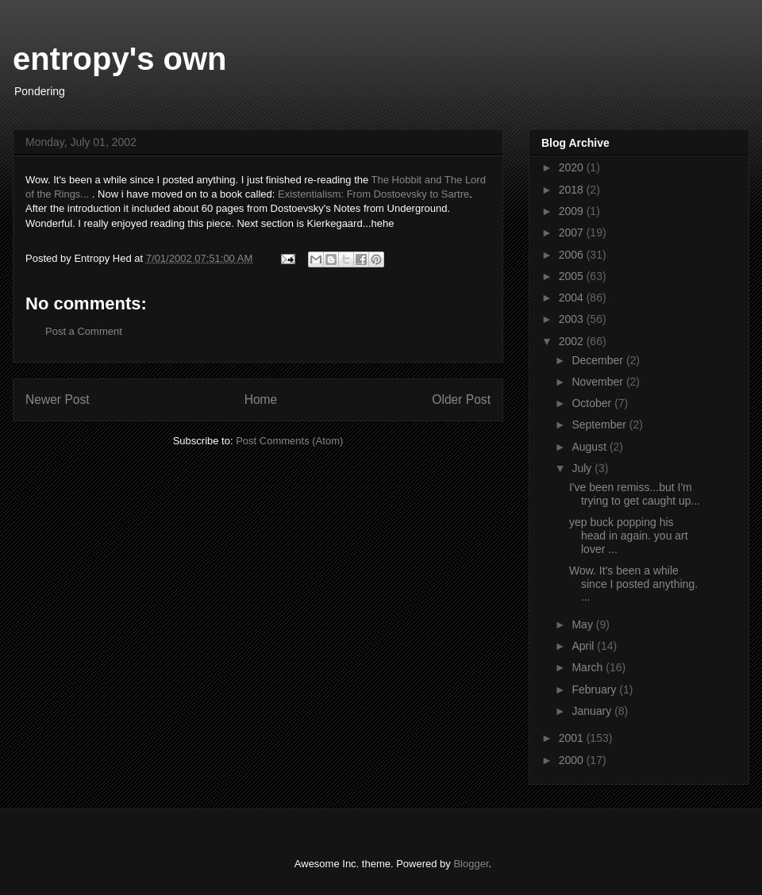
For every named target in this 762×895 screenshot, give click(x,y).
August (590, 446)
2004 (573, 297)
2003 (573, 319)
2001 (573, 738)
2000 (573, 760)
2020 (573, 167)
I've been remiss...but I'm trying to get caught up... (634, 494)
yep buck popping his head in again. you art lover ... (628, 535)
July (583, 468)
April (584, 646)
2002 (573, 341)
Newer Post (57, 399)
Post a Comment (83, 331)
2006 (573, 254)
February (595, 689)
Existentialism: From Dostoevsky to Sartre (373, 194)
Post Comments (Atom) (289, 441)
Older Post (461, 399)
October (593, 403)
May (583, 624)
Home (261, 399)
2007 (573, 232)
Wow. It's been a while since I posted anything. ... (633, 584)
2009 (573, 211)
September (600, 424)
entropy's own (120, 58)
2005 (573, 276)
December (598, 360)
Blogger (470, 864)
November (598, 381)
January (593, 711)
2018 (573, 189)
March (589, 667)
